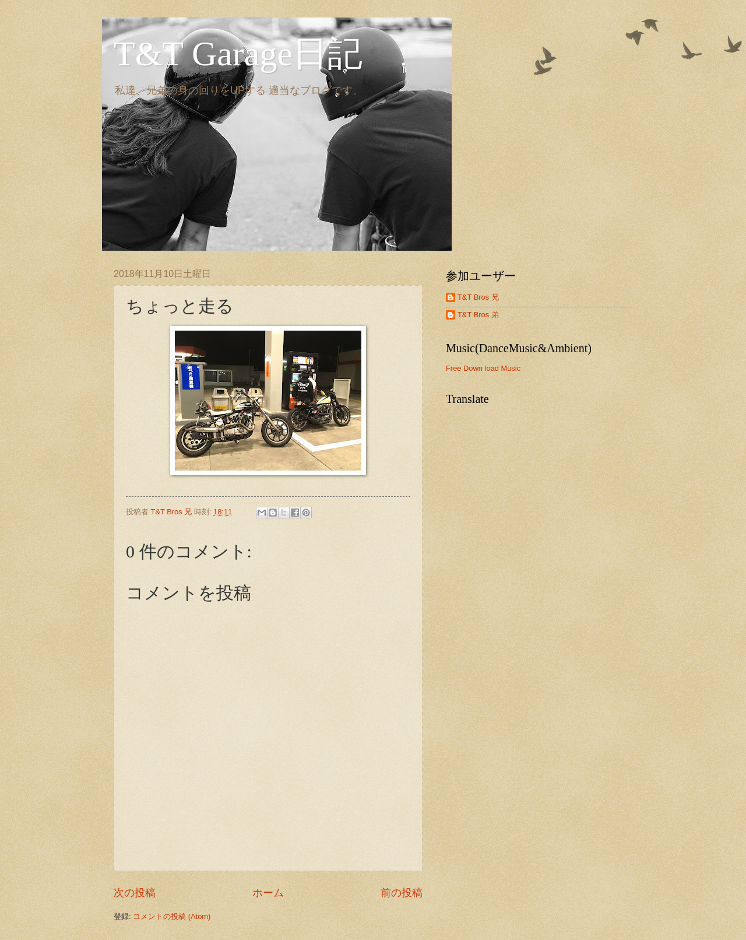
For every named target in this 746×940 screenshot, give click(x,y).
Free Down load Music (483, 368)
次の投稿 (135, 893)
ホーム (268, 893)
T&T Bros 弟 (478, 314)
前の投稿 (402, 893)
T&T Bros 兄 (478, 297)
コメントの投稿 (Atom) (171, 916)
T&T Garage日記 (238, 53)
